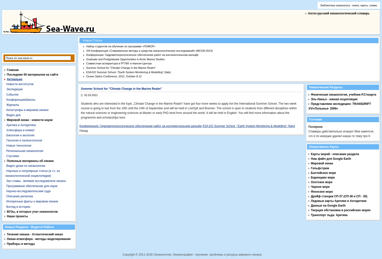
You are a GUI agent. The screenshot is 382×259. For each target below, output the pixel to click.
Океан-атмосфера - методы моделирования (39, 239)
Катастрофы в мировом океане (27, 110)
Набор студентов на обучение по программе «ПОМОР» (120, 46)
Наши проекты (17, 216)
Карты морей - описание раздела (335, 154)
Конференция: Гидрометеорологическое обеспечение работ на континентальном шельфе (142, 54)
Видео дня (13, 115)
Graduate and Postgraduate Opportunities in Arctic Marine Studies (125, 59)
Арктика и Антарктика (21, 125)
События (12, 94)
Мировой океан (322, 163)
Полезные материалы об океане (30, 161)
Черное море (320, 187)
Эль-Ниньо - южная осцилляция (334, 99)
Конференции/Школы (20, 99)
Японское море (322, 191)
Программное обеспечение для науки (31, 186)
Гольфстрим (320, 168)
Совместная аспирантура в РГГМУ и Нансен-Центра (119, 63)
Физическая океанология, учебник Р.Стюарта (343, 94)
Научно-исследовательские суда (28, 191)
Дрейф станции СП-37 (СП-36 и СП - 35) (339, 196)
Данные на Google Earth (328, 205)
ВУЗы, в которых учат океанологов (32, 211)
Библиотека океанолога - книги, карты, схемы (349, 5)
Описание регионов (19, 196)
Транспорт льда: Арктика (329, 215)
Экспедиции (14, 89)
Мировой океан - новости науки (30, 120)
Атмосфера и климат (20, 130)
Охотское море (321, 182)
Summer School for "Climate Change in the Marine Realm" (121, 67)
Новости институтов (19, 84)
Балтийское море (323, 173)
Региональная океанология (24, 151)
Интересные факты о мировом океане (32, 201)
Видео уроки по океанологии (25, 166)
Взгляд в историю (18, 207)
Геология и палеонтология (24, 140)
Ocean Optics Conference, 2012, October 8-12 (114, 76)
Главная (13, 70)
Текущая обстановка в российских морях (341, 210)
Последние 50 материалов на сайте (32, 74)
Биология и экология (20, 135)
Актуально (14, 79)
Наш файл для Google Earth (331, 158)
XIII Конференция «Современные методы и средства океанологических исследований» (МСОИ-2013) (149, 50)
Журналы (12, 105)
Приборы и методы (21, 244)
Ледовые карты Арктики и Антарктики (338, 201)
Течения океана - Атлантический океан (35, 234)
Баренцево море (323, 177)
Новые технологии (18, 145)
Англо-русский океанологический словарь (339, 13)
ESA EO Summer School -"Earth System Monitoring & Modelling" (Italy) (128, 72)
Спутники (12, 156)
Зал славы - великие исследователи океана (36, 181)
